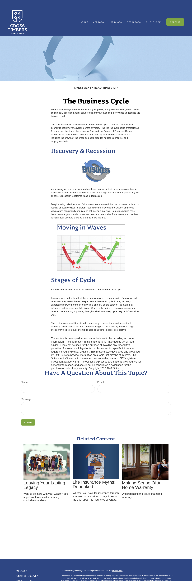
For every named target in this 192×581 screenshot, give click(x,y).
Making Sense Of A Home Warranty (141, 477)
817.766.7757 (31, 568)
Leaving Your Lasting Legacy (44, 477)
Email (100, 374)
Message (26, 391)
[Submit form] (28, 415)
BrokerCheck (117, 563)
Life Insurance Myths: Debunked (94, 476)
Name (24, 374)
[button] (84, 14)
